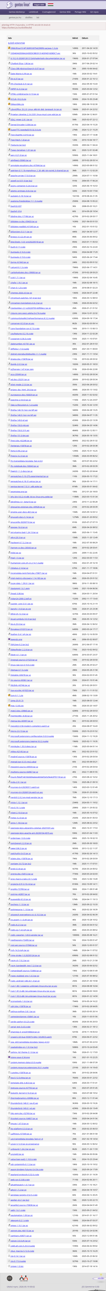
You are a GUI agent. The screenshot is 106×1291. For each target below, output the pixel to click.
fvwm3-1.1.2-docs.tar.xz (20, 471)
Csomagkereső (49, 12)
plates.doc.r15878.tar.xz (20, 858)
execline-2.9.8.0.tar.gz (19, 400)
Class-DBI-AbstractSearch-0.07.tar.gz (26, 68)
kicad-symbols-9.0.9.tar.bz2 (22, 619)
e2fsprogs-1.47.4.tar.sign (21, 369)
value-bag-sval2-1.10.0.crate (22, 1159)
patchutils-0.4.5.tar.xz (19, 853)
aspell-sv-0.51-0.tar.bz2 (20, 180)
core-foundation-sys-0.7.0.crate (23, 328)
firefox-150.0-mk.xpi (18, 425)
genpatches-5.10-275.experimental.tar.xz (28, 476)
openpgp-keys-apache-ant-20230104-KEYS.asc (30, 833)
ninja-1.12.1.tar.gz (17, 802)
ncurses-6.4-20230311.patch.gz (23, 787)
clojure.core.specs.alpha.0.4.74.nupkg (27, 313)
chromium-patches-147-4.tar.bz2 (24, 298)
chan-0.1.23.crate (17, 287)
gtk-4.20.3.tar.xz (16, 537)
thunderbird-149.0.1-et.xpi (21, 1108)
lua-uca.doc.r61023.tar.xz (21, 690)
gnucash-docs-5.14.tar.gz (21, 517)
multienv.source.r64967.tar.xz (23, 772)
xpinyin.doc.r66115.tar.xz (21, 1230)
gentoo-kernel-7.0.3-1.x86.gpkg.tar (25, 486)
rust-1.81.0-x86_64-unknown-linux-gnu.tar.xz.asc (31, 991)
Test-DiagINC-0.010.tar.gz (21, 134)
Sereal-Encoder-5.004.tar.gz (22, 124)
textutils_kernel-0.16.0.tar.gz (22, 1093)
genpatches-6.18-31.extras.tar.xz (24, 481)
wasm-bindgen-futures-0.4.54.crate (25, 1169)
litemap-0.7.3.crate (18, 670)
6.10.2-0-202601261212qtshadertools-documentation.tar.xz (36, 58)
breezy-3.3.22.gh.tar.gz (20, 236)
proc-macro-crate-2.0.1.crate (22, 879)
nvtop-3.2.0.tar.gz (17, 817)
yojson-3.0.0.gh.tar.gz (19, 1240)
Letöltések (33, 12)
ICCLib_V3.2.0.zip (17, 99)
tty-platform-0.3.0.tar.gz (20, 1128)
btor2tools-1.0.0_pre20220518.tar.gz (26, 242)
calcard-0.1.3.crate (18, 267)
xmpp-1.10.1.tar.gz (18, 1225)
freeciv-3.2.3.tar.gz (18, 456)
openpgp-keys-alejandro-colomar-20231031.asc (31, 828)
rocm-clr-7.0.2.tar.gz (18, 960)
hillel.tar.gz (14, 552)
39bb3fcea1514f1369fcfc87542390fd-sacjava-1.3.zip (33, 48)
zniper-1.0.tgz (15, 1266)
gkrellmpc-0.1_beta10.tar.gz (22, 501)
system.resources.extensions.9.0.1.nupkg (28, 1067)
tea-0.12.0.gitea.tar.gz (19, 1077)
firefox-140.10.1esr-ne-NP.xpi (22, 410)
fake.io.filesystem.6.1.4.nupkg (23, 405)
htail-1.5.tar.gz (16, 558)
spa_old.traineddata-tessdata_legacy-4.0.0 (28, 1042)
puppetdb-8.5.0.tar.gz (19, 899)
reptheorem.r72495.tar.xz (21, 940)
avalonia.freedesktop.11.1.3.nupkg (25, 201)
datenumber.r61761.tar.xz (21, 343)
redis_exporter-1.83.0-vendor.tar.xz (25, 935)
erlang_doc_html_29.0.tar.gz (22, 389)
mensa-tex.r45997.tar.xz (20, 721)
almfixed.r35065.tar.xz (19, 160)
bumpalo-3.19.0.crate (19, 257)
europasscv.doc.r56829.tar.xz (23, 394)
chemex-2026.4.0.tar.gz (20, 292)
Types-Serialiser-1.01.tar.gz (22, 150)
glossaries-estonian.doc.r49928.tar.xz (26, 507)
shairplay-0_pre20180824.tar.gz (24, 1032)
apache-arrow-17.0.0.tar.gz (22, 175)
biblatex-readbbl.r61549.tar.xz (23, 226)
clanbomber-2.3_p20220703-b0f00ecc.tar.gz (29, 308)
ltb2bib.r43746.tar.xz (19, 685)
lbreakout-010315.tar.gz (20, 629)
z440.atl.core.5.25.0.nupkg (21, 1246)
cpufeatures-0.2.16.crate (20, 333)
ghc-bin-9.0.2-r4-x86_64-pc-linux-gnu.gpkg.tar (30, 496)
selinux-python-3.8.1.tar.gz (21, 1011)
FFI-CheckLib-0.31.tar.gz (20, 84)
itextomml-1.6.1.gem (19, 588)
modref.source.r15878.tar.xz (22, 756)
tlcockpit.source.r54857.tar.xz (23, 1118)
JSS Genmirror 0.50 (90, 1286)
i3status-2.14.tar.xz (18, 568)
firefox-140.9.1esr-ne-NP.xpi (22, 415)
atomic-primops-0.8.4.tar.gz (22, 191)
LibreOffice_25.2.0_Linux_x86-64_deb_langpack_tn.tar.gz (35, 109)
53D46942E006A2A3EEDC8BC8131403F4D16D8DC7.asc (34, 53)
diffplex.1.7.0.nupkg (18, 349)
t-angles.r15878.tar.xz (19, 1072)
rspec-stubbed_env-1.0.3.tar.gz (23, 975)
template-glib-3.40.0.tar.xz (21, 1082)
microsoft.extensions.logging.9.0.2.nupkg (28, 741)
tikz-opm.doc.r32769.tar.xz (21, 1113)
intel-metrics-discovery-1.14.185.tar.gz (27, 578)
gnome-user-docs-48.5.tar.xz (22, 512)
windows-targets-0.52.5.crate (22, 1195)
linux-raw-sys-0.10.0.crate (21, 665)
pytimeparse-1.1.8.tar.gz (20, 909)
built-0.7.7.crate (16, 247)
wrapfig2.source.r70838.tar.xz (23, 1205)
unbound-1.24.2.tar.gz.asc (21, 1149)
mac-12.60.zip (16, 705)
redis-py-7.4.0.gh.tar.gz (20, 930)
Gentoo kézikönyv (17, 12)
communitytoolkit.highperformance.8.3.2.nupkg (31, 318)
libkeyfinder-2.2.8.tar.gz (20, 649)
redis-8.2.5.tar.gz (17, 924)
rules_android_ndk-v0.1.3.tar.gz (24, 981)
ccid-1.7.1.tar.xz (16, 277)
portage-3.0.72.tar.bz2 (19, 863)
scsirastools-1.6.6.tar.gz (20, 1001)
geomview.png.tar (17, 491)
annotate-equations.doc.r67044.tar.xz (26, 165)
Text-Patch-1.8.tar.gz (19, 140)
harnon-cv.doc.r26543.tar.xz (22, 547)
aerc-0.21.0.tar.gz (17, 155)
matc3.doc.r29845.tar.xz (20, 710)
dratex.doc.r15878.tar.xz (20, 359)
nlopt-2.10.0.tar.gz (18, 812)
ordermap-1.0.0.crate (19, 838)
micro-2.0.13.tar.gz (18, 731)
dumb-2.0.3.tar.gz (17, 364)
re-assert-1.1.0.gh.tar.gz (20, 919)
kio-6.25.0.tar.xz (16, 624)
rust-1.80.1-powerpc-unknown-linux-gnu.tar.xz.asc (32, 986)
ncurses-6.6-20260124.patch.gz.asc (25, 792)
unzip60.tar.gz (16, 1154)
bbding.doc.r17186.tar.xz (21, 216)
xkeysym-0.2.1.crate (18, 1220)
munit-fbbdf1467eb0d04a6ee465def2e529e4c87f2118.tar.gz (37, 777)
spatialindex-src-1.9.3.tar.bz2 (23, 1047)
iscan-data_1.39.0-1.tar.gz (21, 583)
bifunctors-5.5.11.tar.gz (20, 231)
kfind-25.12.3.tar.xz (18, 614)
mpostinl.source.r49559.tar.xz (23, 766)
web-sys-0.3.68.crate (19, 1179)
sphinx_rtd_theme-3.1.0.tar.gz (23, 1052)
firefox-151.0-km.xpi (18, 435)
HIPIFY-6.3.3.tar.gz (17, 89)
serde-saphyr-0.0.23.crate (21, 1021)
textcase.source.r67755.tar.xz (23, 1088)
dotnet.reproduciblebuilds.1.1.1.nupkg (27, 354)
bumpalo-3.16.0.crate (19, 252)
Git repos (94, 12)
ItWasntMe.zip (16, 104)
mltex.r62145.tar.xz (18, 751)
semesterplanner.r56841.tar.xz (23, 1016)
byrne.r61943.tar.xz (18, 262)
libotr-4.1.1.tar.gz (17, 654)
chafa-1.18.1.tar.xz (18, 282)
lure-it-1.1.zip (15, 695)
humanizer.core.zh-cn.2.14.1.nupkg (25, 563)
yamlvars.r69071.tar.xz (20, 1235)
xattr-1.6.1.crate (16, 1210)
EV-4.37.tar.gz (15, 78)
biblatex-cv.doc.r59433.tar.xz (22, 221)
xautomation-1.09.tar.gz (20, 1215)
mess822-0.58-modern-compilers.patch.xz (28, 726)
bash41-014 (15, 211)
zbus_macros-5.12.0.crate (21, 1251)
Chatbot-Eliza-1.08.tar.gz (20, 63)
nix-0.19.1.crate (16, 807)
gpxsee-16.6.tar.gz (18, 527)
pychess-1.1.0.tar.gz (18, 904)
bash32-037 (15, 206)
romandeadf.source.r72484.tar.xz (24, 970)
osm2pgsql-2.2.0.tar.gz (20, 843)
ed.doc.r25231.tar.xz (18, 379)
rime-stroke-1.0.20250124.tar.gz (24, 955)
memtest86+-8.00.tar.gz (20, 716)
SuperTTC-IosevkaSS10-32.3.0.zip (24, 129)
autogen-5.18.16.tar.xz (19, 196)
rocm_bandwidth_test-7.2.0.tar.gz (24, 965)
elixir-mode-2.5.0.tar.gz (20, 384)
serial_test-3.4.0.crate (19, 1026)
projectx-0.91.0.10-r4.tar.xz (21, 884)
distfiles (28, 17)
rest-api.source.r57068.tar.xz (22, 945)
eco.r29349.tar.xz (17, 374)
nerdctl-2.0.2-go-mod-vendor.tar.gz (25, 797)
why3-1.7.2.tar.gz (17, 1190)
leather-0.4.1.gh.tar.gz (19, 634)
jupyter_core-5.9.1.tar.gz (20, 603)
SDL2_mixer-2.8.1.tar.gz (20, 119)
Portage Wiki (80, 12)
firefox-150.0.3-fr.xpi (18, 430)
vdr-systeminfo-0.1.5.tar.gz (21, 1164)
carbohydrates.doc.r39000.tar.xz (24, 272)
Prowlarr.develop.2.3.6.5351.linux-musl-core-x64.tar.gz (34, 114)
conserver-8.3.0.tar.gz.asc (21, 323)
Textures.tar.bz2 (17, 145)
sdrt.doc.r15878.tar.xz (19, 1006)
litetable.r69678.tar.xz (19, 675)
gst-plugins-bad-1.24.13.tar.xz (23, 532)
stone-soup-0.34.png (19, 1057)
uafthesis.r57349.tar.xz (20, 1133)
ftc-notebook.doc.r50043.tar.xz (23, 466)
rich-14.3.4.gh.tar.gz (18, 950)
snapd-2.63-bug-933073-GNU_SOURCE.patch (30, 1037)
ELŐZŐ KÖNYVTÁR (16, 43)
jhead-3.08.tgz (16, 593)
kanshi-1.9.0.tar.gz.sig (19, 608)
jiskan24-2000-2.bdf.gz (20, 598)
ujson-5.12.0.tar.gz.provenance (23, 1144)
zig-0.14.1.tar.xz (16, 1256)
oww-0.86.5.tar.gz (17, 848)
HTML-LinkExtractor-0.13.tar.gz (23, 94)
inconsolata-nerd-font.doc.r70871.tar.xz (27, 573)
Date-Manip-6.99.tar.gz (20, 73)
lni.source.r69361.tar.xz (20, 680)
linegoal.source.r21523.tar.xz (22, 659)
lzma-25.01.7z (15, 700)
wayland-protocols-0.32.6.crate (23, 1174)
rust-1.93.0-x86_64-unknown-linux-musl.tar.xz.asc (32, 996)
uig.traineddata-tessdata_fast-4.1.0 (25, 1139)
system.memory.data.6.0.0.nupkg (24, 1062)
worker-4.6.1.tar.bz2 (18, 1200)
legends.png (15, 639)
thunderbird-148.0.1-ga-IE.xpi (23, 1103)
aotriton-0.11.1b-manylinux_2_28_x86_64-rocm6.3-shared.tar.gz (38, 170)
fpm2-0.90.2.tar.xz (17, 450)
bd (38, 17)
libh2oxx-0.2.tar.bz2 (18, 644)
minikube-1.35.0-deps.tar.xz (22, 746)
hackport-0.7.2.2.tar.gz (19, 542)
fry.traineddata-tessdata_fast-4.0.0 (25, 461)
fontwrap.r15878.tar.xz (20, 445)
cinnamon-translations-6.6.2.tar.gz (25, 303)
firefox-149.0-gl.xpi (18, 420)
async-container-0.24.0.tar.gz (22, 185)
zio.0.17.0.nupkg (17, 1261)
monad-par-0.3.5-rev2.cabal (22, 761)
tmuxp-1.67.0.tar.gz (18, 1123)
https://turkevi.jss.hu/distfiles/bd (17, 27)
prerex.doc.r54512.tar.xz (20, 874)
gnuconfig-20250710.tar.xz (21, 522)
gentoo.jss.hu (15, 17)
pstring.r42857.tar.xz (19, 894)
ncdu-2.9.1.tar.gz (17, 782)
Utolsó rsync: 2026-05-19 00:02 (21, 1286)
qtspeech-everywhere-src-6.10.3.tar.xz (27, 914)
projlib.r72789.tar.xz (18, 889)
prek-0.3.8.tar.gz (17, 868)
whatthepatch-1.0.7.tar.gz (21, 1184)
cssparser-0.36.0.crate (19, 338)
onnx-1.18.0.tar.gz (17, 823)
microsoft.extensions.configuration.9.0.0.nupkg (31, 736)
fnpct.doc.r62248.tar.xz (20, 440)
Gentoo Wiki (65, 12)
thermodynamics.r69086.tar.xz (23, 1098)
